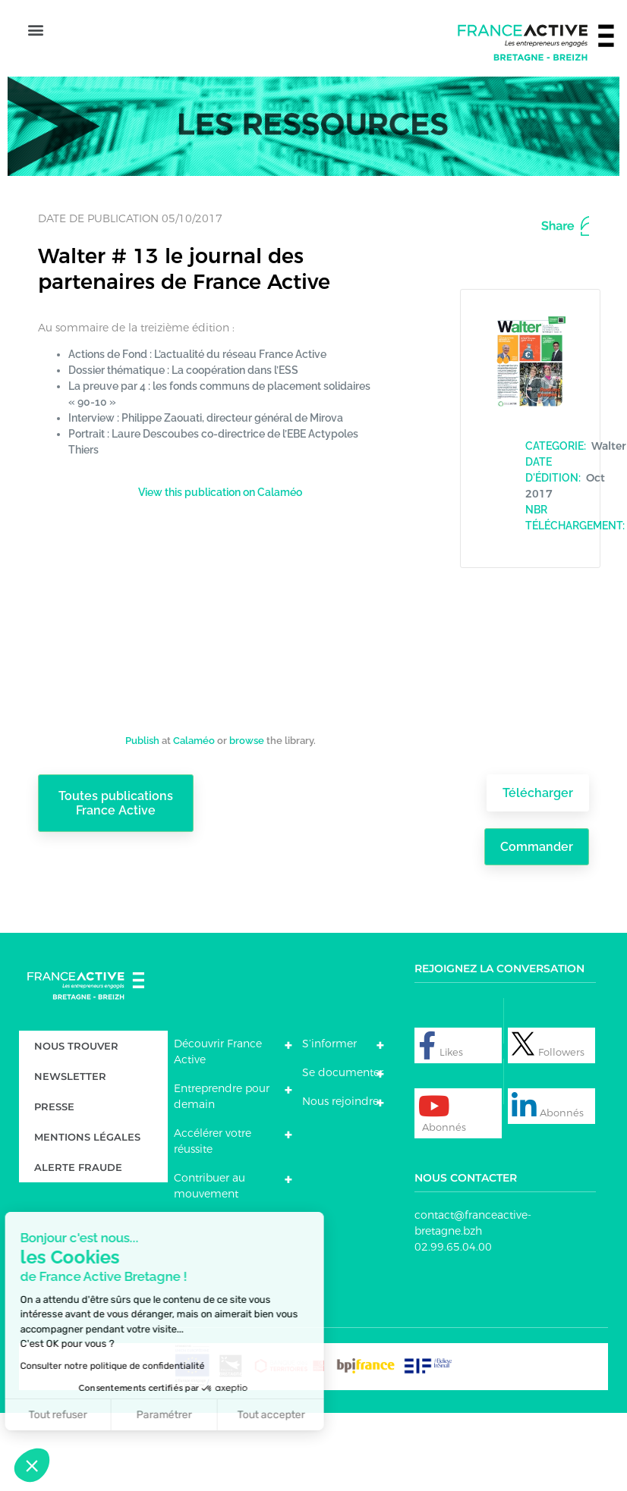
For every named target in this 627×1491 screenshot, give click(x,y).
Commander (534, 930)
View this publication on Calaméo (220, 574)
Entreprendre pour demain (221, 1180)
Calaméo (194, 822)
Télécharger (536, 876)
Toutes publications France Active (116, 894)
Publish (142, 822)
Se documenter (342, 1156)
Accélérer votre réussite (212, 1225)
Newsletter (70, 1160)
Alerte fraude (78, 1251)
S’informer (329, 1128)
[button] (35, 76)
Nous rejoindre (340, 1185)
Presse (54, 1191)
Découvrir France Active (218, 1135)
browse (246, 822)
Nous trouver (76, 1130)
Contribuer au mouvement (209, 1270)
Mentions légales (87, 1221)
